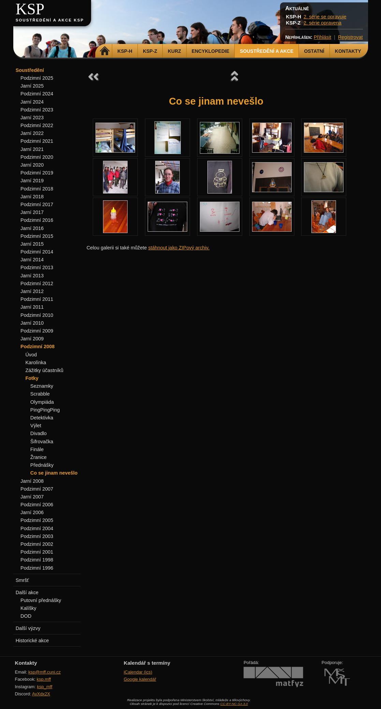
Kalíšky (28, 608)
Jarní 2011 (32, 307)
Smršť (22, 580)
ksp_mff (44, 686)
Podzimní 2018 (36, 188)
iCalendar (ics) (138, 672)
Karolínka (35, 362)
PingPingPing (45, 410)
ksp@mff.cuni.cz (44, 672)
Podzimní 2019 (36, 172)
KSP (30, 9)
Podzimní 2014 (36, 252)
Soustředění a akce (266, 51)
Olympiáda (42, 402)
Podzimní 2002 (36, 544)
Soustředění (30, 70)
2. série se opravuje (325, 16)
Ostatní (314, 51)
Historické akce (32, 640)
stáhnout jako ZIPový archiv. (178, 247)
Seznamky (41, 386)
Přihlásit (322, 37)
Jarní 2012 (32, 291)
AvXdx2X (41, 693)
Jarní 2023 (32, 117)
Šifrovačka (41, 441)
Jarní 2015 (32, 244)
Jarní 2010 (32, 323)
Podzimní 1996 (36, 568)
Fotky (31, 378)
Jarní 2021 (32, 149)
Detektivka (41, 417)
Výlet (35, 425)
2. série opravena (322, 23)
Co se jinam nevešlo (53, 473)
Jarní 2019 (32, 180)
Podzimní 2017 (36, 204)
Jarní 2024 (32, 102)
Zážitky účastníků (44, 370)
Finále (37, 449)
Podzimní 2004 (36, 528)
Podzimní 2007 (36, 489)
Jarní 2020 (32, 165)
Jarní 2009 (32, 338)
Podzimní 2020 (36, 157)
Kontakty (348, 51)
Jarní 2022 (32, 133)
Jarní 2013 (32, 275)
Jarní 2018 (32, 196)
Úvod (31, 354)
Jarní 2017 (32, 212)
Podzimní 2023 (36, 109)
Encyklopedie (210, 51)
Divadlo (38, 433)
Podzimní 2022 (36, 125)
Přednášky (42, 465)
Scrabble (40, 394)
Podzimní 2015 (36, 236)
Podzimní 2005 (36, 520)
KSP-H (124, 51)
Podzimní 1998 (36, 559)
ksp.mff (44, 679)
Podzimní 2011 (36, 299)
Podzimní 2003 (36, 536)
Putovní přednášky (40, 600)
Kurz (174, 51)
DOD (25, 616)
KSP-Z (150, 51)
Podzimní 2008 (37, 346)
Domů (104, 51)
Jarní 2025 (32, 86)
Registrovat (350, 37)
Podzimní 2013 (36, 267)
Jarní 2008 (32, 481)
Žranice (38, 457)
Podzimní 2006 (36, 504)
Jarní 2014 (32, 259)
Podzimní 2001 (36, 552)
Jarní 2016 (32, 228)
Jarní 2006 (32, 512)
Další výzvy (28, 628)
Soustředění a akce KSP (50, 20)
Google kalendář (140, 679)
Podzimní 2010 (36, 315)
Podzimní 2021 (36, 141)
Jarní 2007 (32, 496)
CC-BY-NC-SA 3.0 (234, 704)
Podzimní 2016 (36, 220)
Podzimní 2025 (36, 78)
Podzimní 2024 (36, 93)
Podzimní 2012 (36, 283)
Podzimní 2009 (36, 331)
